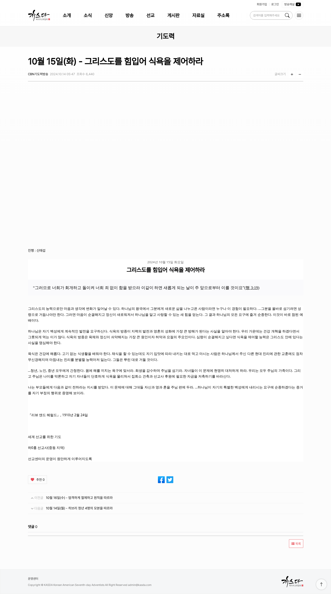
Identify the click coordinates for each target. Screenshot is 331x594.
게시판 (173, 15)
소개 (67, 15)
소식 (88, 15)
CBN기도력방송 (38, 74)
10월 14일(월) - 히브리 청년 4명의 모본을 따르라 (79, 508)
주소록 (223, 15)
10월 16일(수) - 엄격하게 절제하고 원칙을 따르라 (79, 498)
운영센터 (33, 578)
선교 (150, 15)
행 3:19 (252, 287)
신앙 (109, 15)
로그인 (275, 4)
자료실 (198, 15)
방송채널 (292, 4)
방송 (129, 15)
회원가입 (262, 4)
